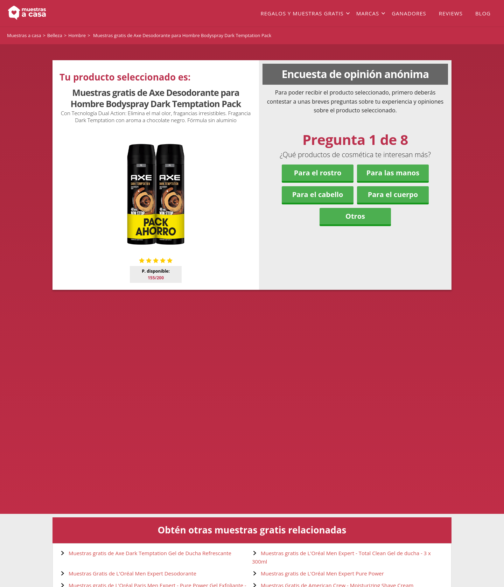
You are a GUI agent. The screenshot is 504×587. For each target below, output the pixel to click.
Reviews (451, 13)
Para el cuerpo (393, 194)
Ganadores (409, 13)
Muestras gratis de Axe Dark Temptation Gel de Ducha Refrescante (150, 553)
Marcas (367, 13)
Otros (355, 216)
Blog (483, 13)
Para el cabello (317, 194)
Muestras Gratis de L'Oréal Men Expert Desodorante (132, 573)
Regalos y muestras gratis (301, 13)
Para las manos (393, 172)
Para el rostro (318, 172)
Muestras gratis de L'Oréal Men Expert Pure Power (322, 573)
